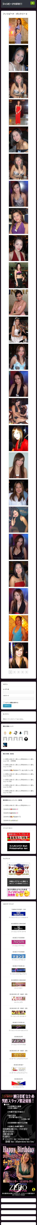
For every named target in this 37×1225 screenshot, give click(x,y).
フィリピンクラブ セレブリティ (18, 974)
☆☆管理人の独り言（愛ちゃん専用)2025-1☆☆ (16, 779)
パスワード (6, 695)
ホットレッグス (18, 1002)
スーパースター (18, 988)
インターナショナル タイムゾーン (18, 1073)
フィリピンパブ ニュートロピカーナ (18, 917)
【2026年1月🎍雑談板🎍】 (11, 820)
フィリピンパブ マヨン (18, 945)
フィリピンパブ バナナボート (18, 1016)
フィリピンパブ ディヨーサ (18, 931)
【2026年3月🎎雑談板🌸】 (11, 813)
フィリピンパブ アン (18, 1087)
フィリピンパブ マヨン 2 (18, 960)
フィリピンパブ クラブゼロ (18, 1044)
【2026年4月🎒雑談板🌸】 (11, 809)
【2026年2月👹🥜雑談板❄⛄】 (12, 770)
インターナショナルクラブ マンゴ (18, 1058)
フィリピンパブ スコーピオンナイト (18, 1030)
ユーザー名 (6, 689)
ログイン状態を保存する (10, 702)
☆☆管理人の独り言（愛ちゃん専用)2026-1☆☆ (16, 759)
